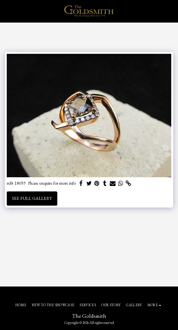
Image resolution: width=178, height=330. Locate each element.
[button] (7, 11)
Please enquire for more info (52, 183)
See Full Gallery (32, 198)
